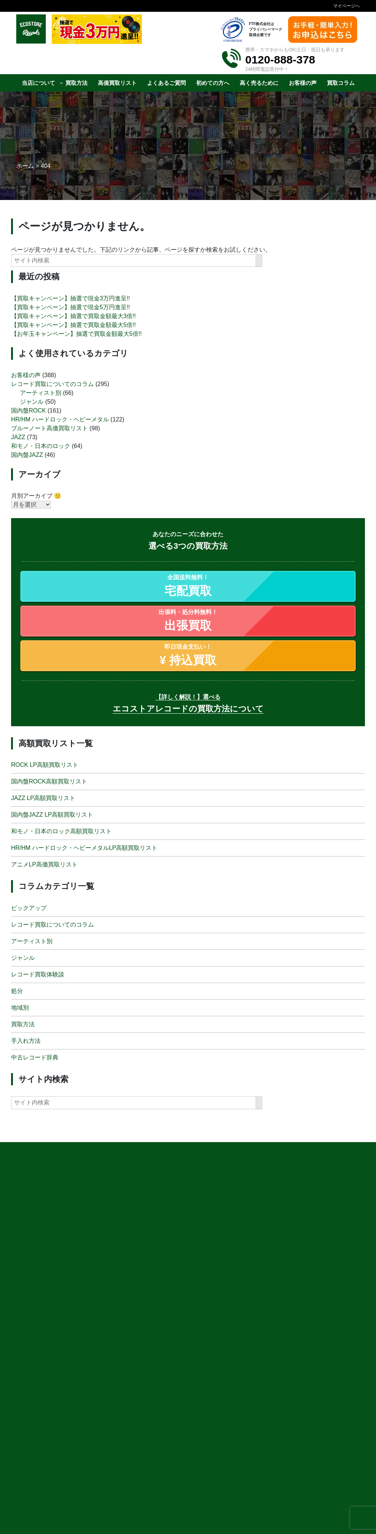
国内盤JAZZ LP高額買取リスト (52, 814)
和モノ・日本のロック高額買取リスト (61, 831)
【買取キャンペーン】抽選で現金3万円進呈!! (70, 298)
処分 (17, 990)
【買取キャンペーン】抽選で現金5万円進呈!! (70, 307)
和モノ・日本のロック (40, 445)
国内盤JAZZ (27, 454)
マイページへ (346, 6)
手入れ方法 (26, 1040)
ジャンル (32, 401)
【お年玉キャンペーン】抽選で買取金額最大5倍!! (76, 334)
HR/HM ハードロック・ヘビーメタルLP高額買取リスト (84, 848)
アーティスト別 (40, 392)
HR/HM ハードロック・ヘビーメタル (60, 419)
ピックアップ (29, 907)
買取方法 (23, 1024)
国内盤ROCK (28, 410)
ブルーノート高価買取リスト (49, 428)
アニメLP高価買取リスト (44, 864)
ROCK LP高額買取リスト (44, 765)
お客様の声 (26, 375)
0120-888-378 (280, 59)
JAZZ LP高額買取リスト (43, 798)
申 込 (273, 1516)
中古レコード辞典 (34, 1057)
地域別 (20, 1007)
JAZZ (18, 437)
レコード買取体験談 (37, 974)
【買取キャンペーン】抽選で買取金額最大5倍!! (73, 325)
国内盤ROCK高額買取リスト (49, 781)
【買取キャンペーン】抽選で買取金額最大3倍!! (73, 316)
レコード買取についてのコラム (52, 383)
